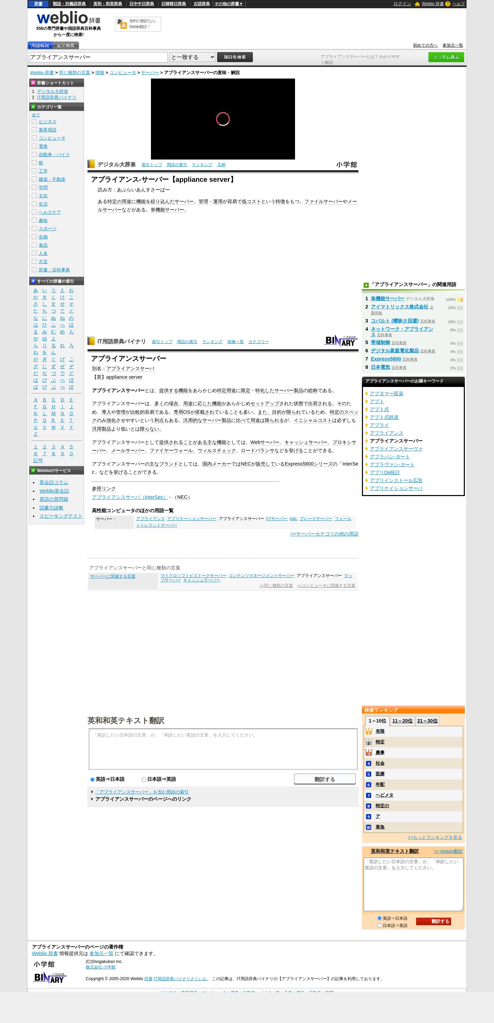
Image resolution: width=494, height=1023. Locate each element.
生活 (43, 204)
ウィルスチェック (217, 450)
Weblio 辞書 (433, 3)
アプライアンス (150, 519)
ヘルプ (458, 3)
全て (36, 115)
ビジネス (48, 121)
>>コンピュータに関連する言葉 (326, 586)
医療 (380, 773)
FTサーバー (276, 519)
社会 (380, 763)
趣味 (43, 220)
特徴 (280, 201)
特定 (221, 390)
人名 (43, 253)
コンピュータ (122, 72)
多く (159, 403)
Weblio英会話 (54, 491)
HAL (293, 519)
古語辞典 (201, 3)
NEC (246, 464)
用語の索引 (177, 164)
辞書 (38, 3)
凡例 (221, 164)
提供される (171, 442)
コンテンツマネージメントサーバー (261, 576)
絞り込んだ (163, 201)
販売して (265, 464)
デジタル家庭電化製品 (395, 350)
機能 (141, 201)
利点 (159, 420)
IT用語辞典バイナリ (121, 341)
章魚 (380, 827)
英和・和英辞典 (107, 3)
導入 (106, 412)
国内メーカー (216, 464)
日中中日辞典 (141, 3)
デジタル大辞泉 (116, 164)
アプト (377, 401)
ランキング (202, 164)
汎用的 (190, 420)
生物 (43, 236)
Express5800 (299, 464)
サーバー (150, 72)
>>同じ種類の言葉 (276, 586)
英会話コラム (53, 482)
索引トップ (152, 164)
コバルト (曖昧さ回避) (395, 321)
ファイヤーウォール (171, 450)
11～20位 (402, 721)
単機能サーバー (167, 209)
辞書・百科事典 (54, 269)
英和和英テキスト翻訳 (125, 720)
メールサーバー (128, 450)
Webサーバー (265, 442)
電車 (43, 146)
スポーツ (48, 228)
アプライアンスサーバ (130, 368)
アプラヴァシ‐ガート (392, 464)
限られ (293, 412)
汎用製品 (101, 429)
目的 (277, 412)
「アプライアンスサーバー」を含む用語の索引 (142, 792)
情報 (99, 72)
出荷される (320, 403)
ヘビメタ (384, 795)
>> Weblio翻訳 (448, 851)
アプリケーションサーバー (191, 519)
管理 (203, 201)
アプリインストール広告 (396, 480)
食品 (43, 245)
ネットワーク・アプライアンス (402, 331)
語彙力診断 (51, 507)
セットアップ (264, 403)
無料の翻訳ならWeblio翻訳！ (142, 24)
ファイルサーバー (323, 201)
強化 (111, 420)
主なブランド (164, 464)
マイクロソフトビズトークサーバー (193, 576)
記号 (38, 460)
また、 (265, 412)
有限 (380, 731)
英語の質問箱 (53, 499)
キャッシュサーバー (306, 442)
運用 (218, 201)
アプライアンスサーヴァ (396, 448)
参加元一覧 (453, 45)
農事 (380, 752)
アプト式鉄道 (384, 417)
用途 (126, 201)
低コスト (251, 201)
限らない (149, 429)
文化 (43, 195)
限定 (245, 390)
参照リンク (104, 488)
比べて (243, 420)
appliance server (124, 377)
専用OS (182, 412)
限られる (274, 420)
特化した (264, 390)
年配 (380, 784)
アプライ (379, 425)
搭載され (204, 412)
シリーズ (323, 464)
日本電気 (380, 367)
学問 (43, 187)
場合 (173, 403)
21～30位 (427, 721)
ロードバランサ (257, 450)
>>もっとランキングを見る (435, 837)
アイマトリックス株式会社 (399, 306)
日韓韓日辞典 (173, 3)
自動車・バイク (54, 154)
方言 (43, 261)
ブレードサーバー (315, 519)
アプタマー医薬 (386, 393)
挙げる (296, 450)
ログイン (402, 3)
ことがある (195, 442)
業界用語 (48, 129)
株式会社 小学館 (101, 967)
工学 (43, 171)
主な (212, 442)
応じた (205, 403)
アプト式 (379, 409)
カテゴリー (258, 341)
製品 (298, 390)
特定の (114, 201)
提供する (168, 390)
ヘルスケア (50, 212)
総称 (313, 390)
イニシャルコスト (313, 420)
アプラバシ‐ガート (390, 456)
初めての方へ (425, 45)
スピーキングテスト (61, 516)
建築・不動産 (52, 179)
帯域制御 (380, 342)
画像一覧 (235, 341)
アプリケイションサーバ (396, 488)
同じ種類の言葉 (74, 72)
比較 (135, 412)
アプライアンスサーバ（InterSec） (130, 497)
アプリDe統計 (385, 472)
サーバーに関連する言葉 (113, 576)
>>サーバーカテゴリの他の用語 (324, 534)
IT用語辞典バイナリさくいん (180, 978)
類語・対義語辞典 (69, 3)
